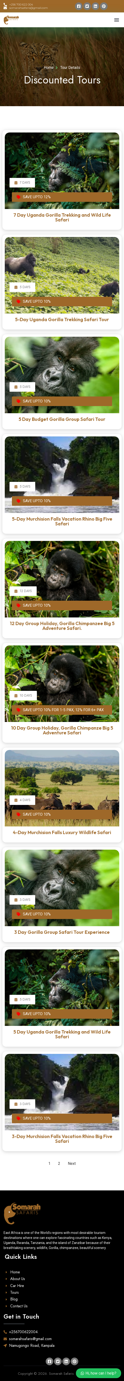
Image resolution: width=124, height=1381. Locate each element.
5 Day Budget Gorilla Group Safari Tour (62, 419)
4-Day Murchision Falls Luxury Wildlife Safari (62, 832)
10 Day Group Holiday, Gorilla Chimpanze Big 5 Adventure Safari (62, 730)
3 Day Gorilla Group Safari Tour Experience (62, 932)
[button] (116, 20)
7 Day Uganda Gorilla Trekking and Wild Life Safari (62, 217)
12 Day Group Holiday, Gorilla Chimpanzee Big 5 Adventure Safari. (62, 625)
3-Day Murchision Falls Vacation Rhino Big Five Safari (62, 1138)
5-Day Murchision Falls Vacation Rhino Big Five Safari (62, 521)
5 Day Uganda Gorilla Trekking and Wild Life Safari (62, 1034)
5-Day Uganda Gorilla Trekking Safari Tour (62, 319)
